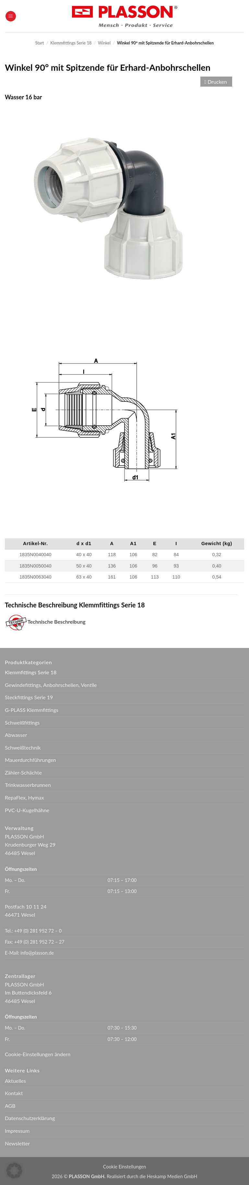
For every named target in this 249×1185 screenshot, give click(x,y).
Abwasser (16, 735)
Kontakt (14, 1093)
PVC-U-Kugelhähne (27, 810)
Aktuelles (15, 1081)
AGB (10, 1106)
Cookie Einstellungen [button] (124, 1166)
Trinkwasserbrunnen (28, 785)
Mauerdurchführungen (30, 760)
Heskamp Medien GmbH (172, 1176)
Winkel (104, 42)
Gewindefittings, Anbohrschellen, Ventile (51, 685)
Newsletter (17, 1143)
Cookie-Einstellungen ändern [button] (37, 1054)
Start (39, 42)
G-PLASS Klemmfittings (31, 710)
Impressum (17, 1131)
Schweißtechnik (23, 747)
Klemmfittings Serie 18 (70, 42)
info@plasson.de (37, 953)
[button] (11, 16)
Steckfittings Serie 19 (29, 697)
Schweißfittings (22, 722)
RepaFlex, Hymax (24, 797)
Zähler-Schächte (23, 772)
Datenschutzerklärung (30, 1118)
